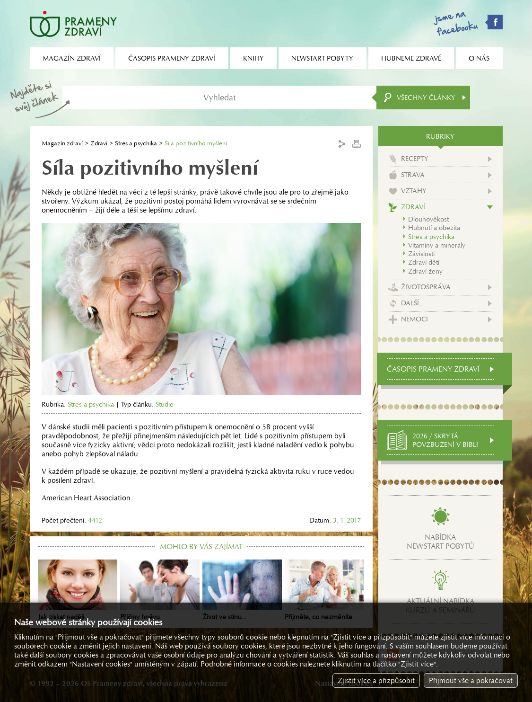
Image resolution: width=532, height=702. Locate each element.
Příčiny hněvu (160, 590)
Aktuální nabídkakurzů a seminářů (440, 605)
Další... (412, 303)
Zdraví (98, 143)
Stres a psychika (136, 143)
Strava (413, 174)
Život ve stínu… (242, 590)
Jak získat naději (78, 590)
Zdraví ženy (425, 271)
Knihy (253, 58)
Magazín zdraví (62, 143)
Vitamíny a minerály (436, 245)
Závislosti (421, 253)
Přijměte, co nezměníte (324, 590)
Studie (165, 404)
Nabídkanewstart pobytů (440, 542)
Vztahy (414, 191)
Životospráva (426, 287)
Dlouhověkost (428, 219)
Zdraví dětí (423, 262)
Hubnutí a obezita (434, 227)
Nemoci (414, 319)
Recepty (414, 158)
